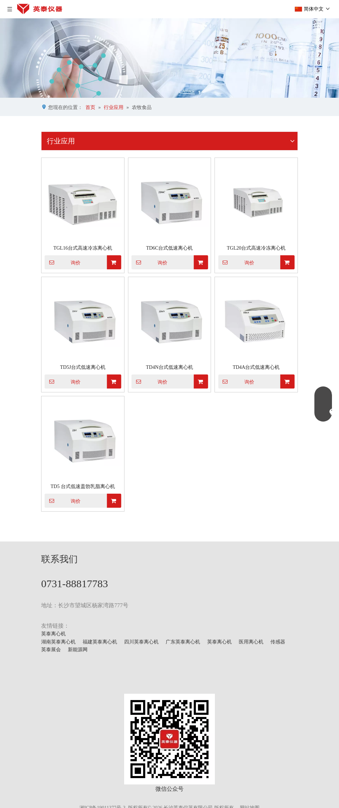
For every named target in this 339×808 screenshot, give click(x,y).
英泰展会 (51, 649)
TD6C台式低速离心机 (169, 248)
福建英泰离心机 (100, 642)
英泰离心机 (53, 633)
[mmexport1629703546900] (169, 739)
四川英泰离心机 (141, 642)
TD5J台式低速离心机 (82, 367)
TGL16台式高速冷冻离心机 (82, 248)
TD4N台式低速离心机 (169, 367)
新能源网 (78, 649)
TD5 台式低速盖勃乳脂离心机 (83, 486)
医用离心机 (251, 642)
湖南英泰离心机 (58, 642)
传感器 (277, 642)
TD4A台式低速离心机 (256, 367)
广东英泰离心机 (183, 642)
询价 (63, 262)
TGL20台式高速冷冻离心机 (256, 248)
